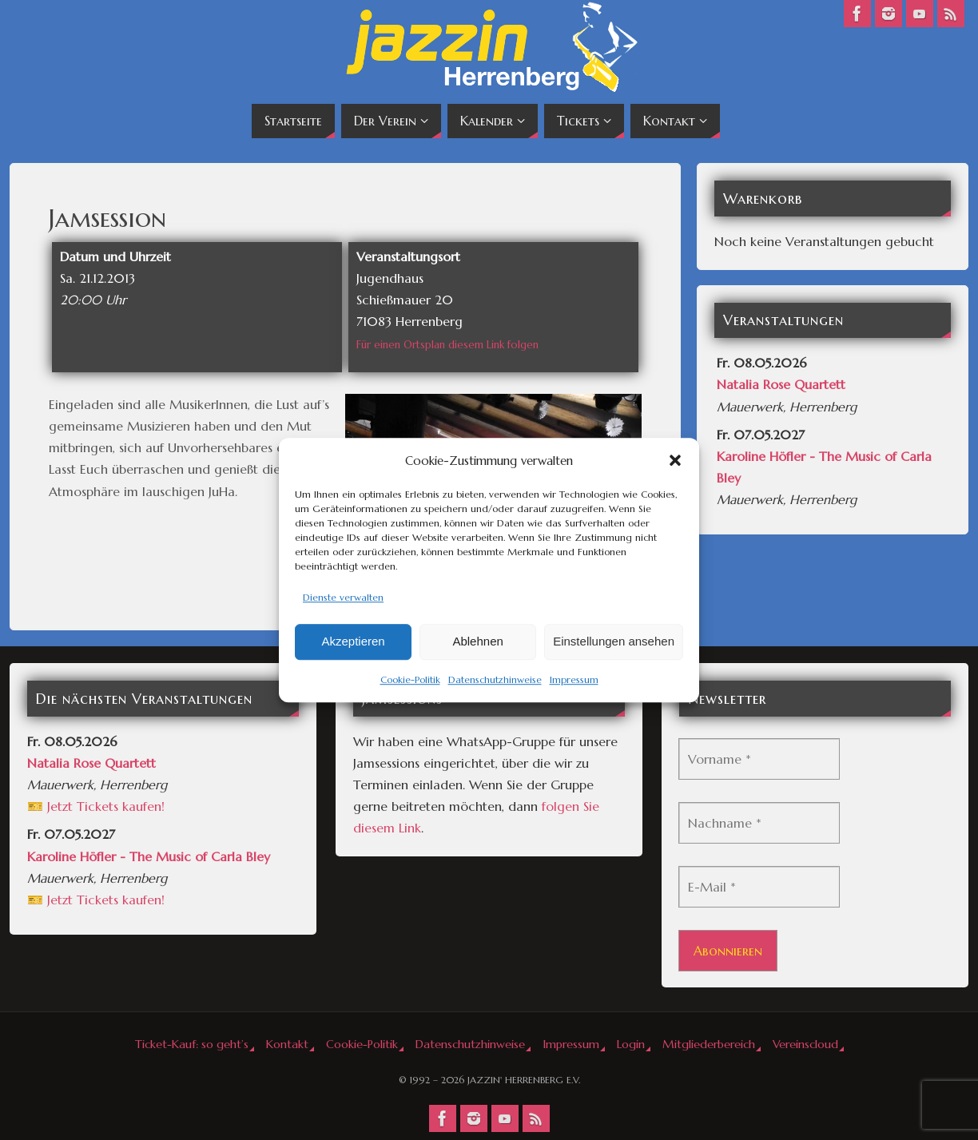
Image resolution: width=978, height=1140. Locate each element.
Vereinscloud (805, 1044)
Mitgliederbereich (708, 1044)
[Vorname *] (759, 759)
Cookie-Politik (410, 679)
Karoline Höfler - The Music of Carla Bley (148, 856)
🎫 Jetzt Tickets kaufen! (96, 806)
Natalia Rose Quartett (781, 384)
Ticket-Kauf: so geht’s (191, 1044)
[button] (675, 460)
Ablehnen (477, 642)
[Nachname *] (759, 823)
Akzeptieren (352, 642)
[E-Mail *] (759, 887)
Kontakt (287, 1044)
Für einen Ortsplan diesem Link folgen (447, 345)
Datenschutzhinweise (495, 679)
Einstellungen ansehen (613, 642)
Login (631, 1044)
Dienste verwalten (343, 597)
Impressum (574, 679)
